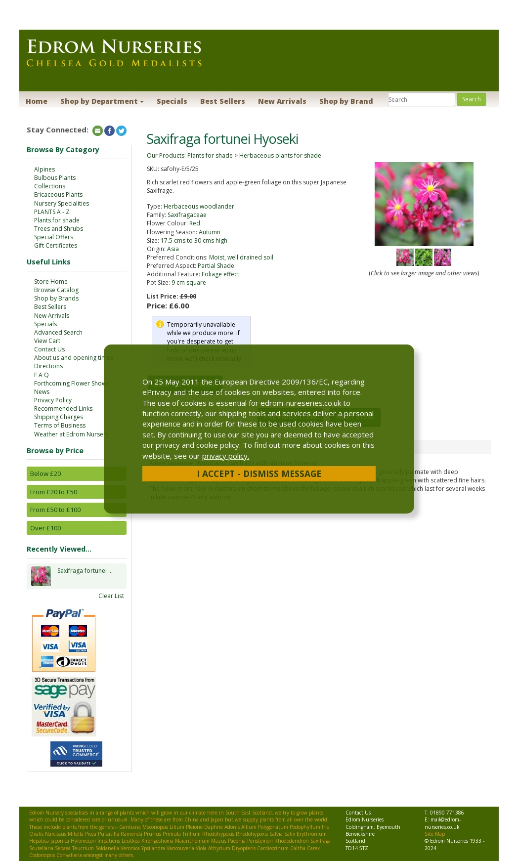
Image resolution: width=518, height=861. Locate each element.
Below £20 (45, 473)
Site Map (435, 833)
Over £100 (45, 527)
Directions (48, 366)
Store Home (51, 281)
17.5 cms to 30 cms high (194, 240)
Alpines (44, 169)
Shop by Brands (56, 298)
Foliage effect (220, 274)
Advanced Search (58, 332)
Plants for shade (57, 220)
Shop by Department (102, 101)
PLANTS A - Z (52, 212)
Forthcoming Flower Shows (71, 383)
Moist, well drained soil (241, 257)
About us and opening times (73, 357)
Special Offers (53, 237)
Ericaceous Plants (58, 194)
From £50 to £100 (55, 509)
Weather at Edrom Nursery (71, 434)
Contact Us (49, 349)
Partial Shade (216, 265)
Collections (49, 186)
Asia (173, 249)
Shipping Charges (58, 417)
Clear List (111, 596)
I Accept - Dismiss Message (259, 473)
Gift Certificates (55, 245)
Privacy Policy (53, 400)
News (41, 391)
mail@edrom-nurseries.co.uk (443, 823)
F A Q (41, 375)
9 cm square (189, 282)
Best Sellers (222, 101)
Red (194, 223)
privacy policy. (225, 456)
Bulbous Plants (55, 177)
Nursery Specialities (61, 203)
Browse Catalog (56, 290)
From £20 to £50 (53, 491)
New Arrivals (282, 101)
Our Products (165, 155)
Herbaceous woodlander (199, 206)
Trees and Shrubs (58, 228)
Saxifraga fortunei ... (85, 576)
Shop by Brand (346, 101)
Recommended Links (63, 408)
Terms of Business (60, 425)
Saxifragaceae (187, 215)
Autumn (209, 232)
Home (36, 101)
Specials (172, 101)
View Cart (47, 341)
